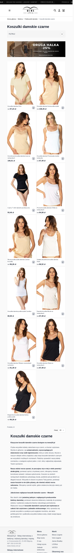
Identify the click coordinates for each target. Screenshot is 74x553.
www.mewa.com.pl (13, 546)
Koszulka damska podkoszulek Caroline (19, 311)
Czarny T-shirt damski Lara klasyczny (19, 208)
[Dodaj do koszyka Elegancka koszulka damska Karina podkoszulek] (33, 417)
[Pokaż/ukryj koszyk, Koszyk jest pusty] (63, 10)
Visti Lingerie (56, 538)
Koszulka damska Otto (14, 106)
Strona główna (11, 19)
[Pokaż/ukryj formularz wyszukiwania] (55, 10)
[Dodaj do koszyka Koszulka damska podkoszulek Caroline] (33, 314)
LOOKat (55, 544)
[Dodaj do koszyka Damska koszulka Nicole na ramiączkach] (63, 314)
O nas (39, 541)
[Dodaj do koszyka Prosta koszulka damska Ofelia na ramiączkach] (63, 210)
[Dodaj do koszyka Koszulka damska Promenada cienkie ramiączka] (63, 158)
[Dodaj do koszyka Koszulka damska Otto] (33, 108)
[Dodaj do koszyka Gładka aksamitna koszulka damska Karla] (63, 262)
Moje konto (41, 538)
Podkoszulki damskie (31, 19)
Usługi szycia (41, 544)
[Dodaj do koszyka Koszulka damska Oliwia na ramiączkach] (63, 365)
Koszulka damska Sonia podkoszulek (48, 106)
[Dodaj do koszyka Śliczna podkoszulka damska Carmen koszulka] (33, 262)
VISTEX (55, 547)
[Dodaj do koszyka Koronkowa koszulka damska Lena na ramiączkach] (33, 158)
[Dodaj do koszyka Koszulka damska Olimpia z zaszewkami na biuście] (33, 365)
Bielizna (20, 19)
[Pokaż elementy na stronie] (61, 430)
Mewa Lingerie (57, 535)
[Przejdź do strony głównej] (30, 10)
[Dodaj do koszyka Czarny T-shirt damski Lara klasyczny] (33, 210)
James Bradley (57, 541)
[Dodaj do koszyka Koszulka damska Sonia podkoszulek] (63, 108)
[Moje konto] (59, 10)
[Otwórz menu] (9, 10)
